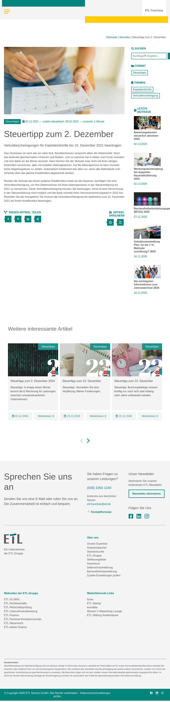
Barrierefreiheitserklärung (102, 571)
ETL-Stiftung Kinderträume (102, 615)
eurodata (92, 607)
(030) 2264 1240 (99, 488)
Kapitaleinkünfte (142, 89)
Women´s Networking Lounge (104, 611)
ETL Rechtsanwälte (15, 603)
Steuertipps (139, 72)
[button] (81, 446)
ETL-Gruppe (94, 555)
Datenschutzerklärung (100, 567)
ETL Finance (11, 615)
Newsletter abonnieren (146, 493)
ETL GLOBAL (12, 599)
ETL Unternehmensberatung (20, 611)
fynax (90, 599)
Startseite (111, 37)
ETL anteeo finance (15, 627)
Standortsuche (95, 551)
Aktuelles (124, 37)
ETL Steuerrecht (13, 623)
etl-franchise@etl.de (99, 504)
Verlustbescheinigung (145, 95)
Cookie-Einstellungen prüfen (103, 575)
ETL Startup (94, 603)
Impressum (93, 563)
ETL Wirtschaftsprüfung (18, 607)
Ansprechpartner (97, 547)
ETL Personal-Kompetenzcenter (23, 619)
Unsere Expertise (97, 543)
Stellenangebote (96, 559)
